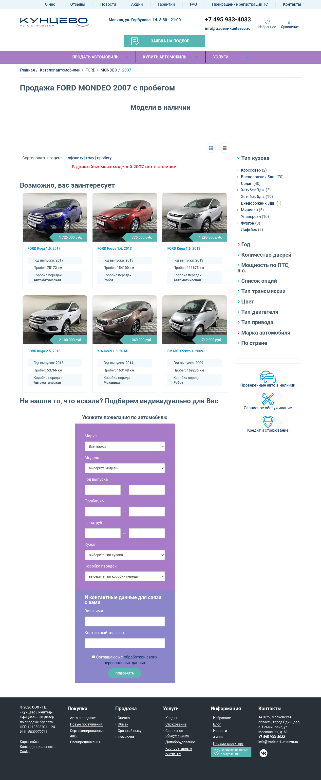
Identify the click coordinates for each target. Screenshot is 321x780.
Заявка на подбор (160, 41)
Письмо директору (228, 743)
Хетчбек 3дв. (253, 190)
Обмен (123, 724)
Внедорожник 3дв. (258, 203)
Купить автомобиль (164, 57)
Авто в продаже (83, 718)
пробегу (104, 158)
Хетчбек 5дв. (253, 196)
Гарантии (166, 4)
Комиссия (126, 737)
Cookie (25, 752)
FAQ (193, 4)
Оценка (124, 718)
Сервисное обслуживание (268, 408)
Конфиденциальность (38, 747)
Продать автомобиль (95, 57)
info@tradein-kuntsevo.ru (227, 28)
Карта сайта (29, 742)
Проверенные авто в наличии (267, 385)
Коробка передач (101, 566)
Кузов (90, 544)
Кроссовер (251, 170)
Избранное (267, 27)
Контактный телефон (104, 632)
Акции (137, 4)
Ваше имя (94, 611)
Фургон (247, 223)
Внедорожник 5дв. (258, 177)
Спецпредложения (85, 742)
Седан (246, 183)
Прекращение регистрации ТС (240, 4)
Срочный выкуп (130, 731)
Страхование (175, 724)
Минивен (249, 210)
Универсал (251, 216)
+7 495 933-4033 (228, 19)
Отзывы (77, 4)
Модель (92, 457)
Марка (91, 436)
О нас (50, 4)
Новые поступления (86, 724)
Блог (217, 724)
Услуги (220, 57)
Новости (108, 4)
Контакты (292, 4)
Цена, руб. (94, 522)
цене (59, 158)
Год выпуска (96, 479)
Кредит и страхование (267, 430)
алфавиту (74, 158)
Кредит (171, 718)
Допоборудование (180, 742)
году (90, 158)
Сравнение (290, 27)
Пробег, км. (95, 501)
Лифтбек (249, 229)
